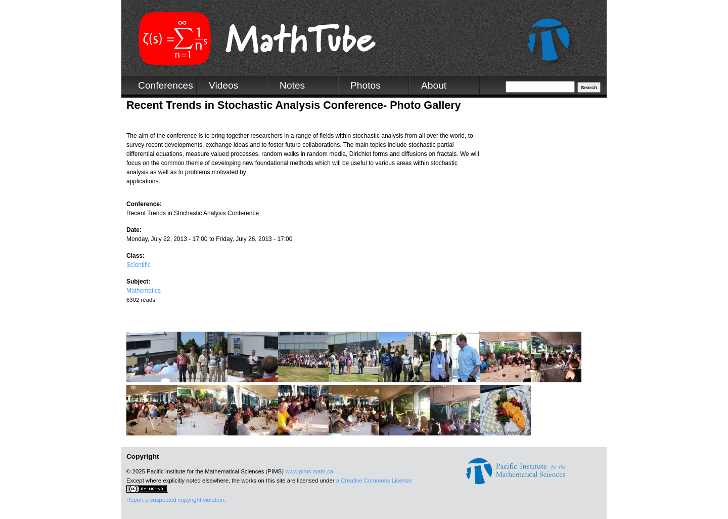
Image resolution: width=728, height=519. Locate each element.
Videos (223, 85)
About (433, 85)
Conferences (165, 85)
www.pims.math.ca (309, 471)
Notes (292, 85)
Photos (365, 85)
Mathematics (143, 290)
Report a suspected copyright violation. (175, 500)
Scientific (138, 264)
